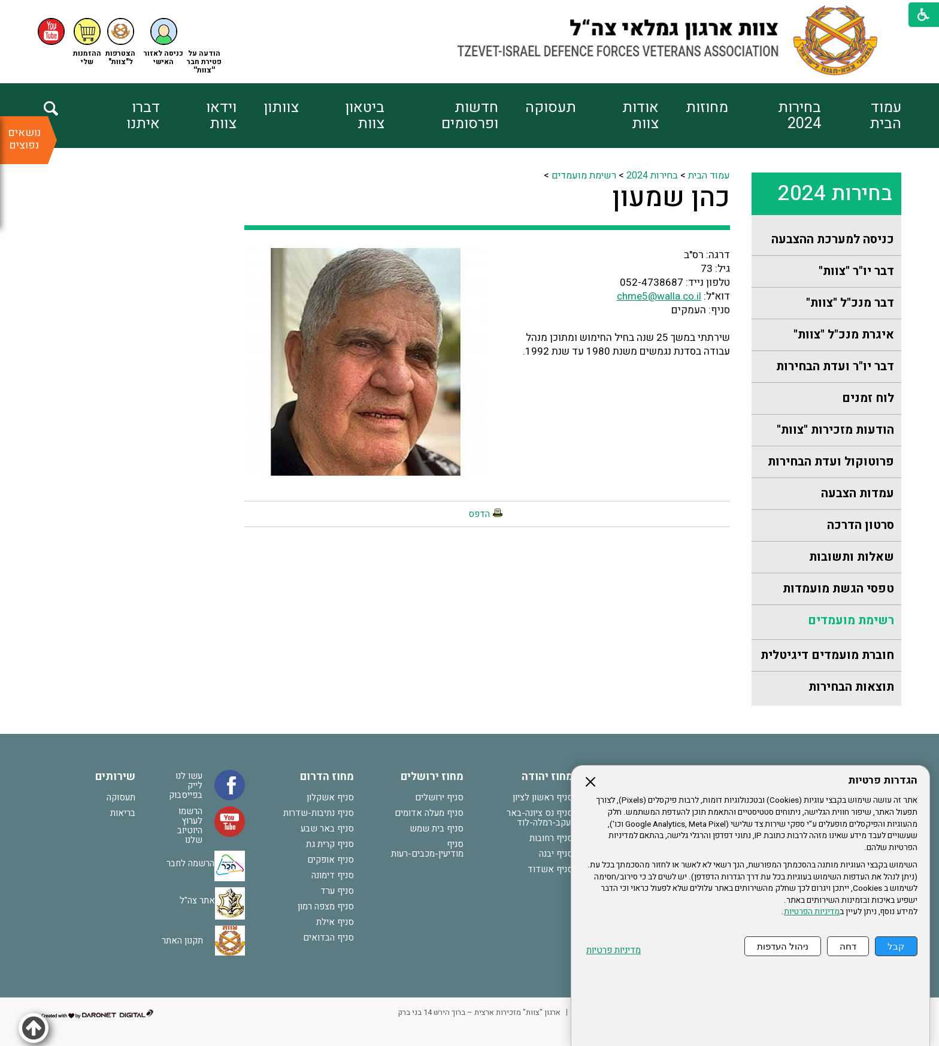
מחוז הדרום (327, 777)
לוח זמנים (868, 398)
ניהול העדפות (782, 946)
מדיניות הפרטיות (812, 912)
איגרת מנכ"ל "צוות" (843, 334)
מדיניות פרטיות (613, 950)
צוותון (281, 107)
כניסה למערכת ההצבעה (832, 239)
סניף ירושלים (439, 797)
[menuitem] (861, 115)
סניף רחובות (551, 838)
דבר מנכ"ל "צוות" (850, 303)
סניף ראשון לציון (543, 797)
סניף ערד (337, 890)
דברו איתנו (143, 115)
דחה (848, 946)
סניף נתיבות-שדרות (318, 813)
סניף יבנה (556, 853)
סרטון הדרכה (860, 525)
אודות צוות (640, 115)
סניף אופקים (330, 859)
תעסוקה (550, 107)
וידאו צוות (221, 115)
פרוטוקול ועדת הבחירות (831, 461)
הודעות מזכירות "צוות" (835, 430)
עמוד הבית (885, 115)
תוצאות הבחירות (851, 687)
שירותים (115, 777)
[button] (163, 42)
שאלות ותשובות (851, 557)
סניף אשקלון (330, 797)
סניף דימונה (332, 875)
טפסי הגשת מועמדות (838, 588)
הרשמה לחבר (190, 863)
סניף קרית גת (330, 844)
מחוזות (707, 107)
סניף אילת (335, 922)
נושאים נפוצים (24, 139)
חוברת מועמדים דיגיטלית (827, 655)
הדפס (479, 514)
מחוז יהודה (547, 777)
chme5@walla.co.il (659, 296)
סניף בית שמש (437, 828)
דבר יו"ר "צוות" (856, 271)
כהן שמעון (671, 197)
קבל (896, 946)
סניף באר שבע (327, 828)
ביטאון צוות (364, 115)
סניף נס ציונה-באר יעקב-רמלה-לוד (540, 817)
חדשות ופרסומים (469, 115)
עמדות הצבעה (857, 493)
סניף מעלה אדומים (429, 813)
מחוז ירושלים (432, 777)
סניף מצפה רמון (326, 906)
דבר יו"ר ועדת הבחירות (835, 366)
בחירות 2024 (799, 115)
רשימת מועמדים (851, 620)
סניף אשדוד (550, 869)
